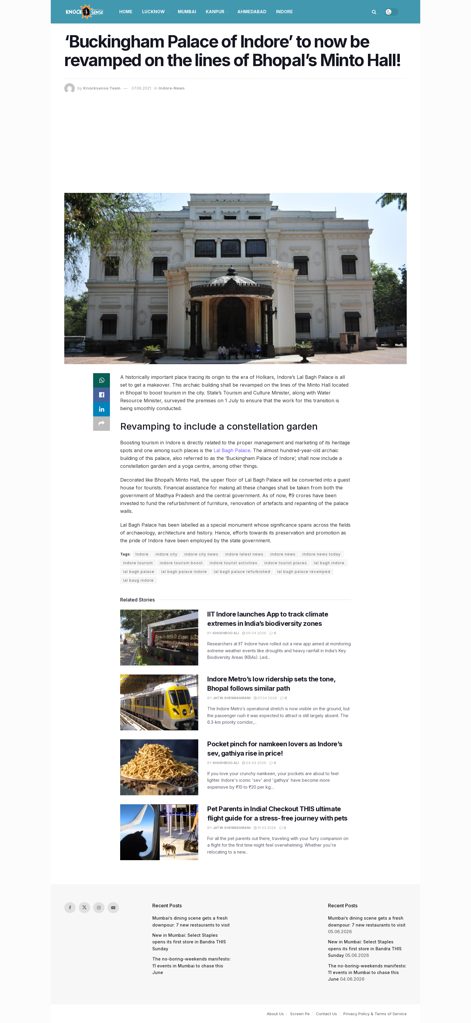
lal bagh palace (138, 571)
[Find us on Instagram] (99, 907)
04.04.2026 (254, 763)
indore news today (321, 554)
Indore (284, 11)
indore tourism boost (181, 563)
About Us (275, 1013)
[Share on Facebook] (101, 395)
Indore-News (172, 88)
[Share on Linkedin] (101, 409)
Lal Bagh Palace (232, 450)
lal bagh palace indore (184, 571)
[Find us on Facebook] (70, 907)
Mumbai (187, 11)
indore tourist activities (233, 563)
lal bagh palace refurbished (242, 571)
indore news (283, 554)
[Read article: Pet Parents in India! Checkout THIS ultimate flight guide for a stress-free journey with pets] (159, 832)
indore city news (201, 554)
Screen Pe (300, 1013)
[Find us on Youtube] (113, 907)
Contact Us (326, 1013)
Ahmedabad (251, 11)
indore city (167, 554)
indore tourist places (285, 563)
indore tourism (138, 563)
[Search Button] (374, 11)
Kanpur (215, 11)
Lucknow (153, 11)
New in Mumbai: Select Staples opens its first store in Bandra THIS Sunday (189, 942)
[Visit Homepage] (85, 11)
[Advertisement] (235, 139)
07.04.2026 (265, 698)
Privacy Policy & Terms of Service (375, 1013)
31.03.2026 (265, 828)
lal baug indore (138, 580)
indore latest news (244, 554)
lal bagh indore (329, 563)
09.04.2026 (254, 633)
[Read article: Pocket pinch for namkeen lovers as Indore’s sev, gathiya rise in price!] (159, 767)
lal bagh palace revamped (303, 571)
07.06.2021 (141, 88)
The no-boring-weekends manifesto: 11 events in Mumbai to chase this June (191, 965)
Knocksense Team (101, 88)
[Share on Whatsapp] (101, 380)
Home (125, 11)
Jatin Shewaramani (232, 698)
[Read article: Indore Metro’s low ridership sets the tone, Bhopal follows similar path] (159, 702)
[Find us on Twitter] (84, 907)
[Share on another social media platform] (101, 423)
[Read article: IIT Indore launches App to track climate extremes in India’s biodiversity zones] (159, 637)
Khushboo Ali (226, 633)
